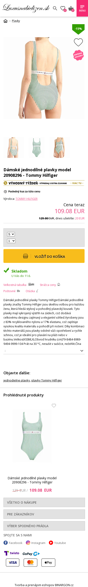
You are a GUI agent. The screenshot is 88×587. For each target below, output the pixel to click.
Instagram (38, 543)
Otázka (30, 291)
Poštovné (9, 291)
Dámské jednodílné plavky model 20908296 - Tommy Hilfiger (32, 480)
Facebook (15, 543)
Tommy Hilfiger (27, 199)
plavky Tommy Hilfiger (46, 380)
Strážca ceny (48, 285)
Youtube (60, 543)
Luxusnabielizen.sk (26, 8)
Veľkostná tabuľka (14, 285)
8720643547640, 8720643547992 (44, 350)
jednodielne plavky (16, 380)
